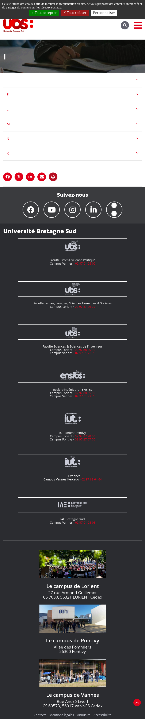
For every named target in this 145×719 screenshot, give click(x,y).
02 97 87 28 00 (85, 436)
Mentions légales (61, 715)
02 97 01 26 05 (85, 522)
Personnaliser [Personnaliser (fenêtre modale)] (104, 12)
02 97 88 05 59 (85, 393)
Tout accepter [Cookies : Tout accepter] (44, 12)
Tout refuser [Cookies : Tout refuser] (75, 12)
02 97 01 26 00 (85, 263)
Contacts (40, 715)
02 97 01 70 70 (85, 353)
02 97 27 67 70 (85, 439)
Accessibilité (102, 715)
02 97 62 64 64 (91, 479)
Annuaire (83, 715)
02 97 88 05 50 (85, 349)
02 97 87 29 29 (85, 306)
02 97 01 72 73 (85, 396)
